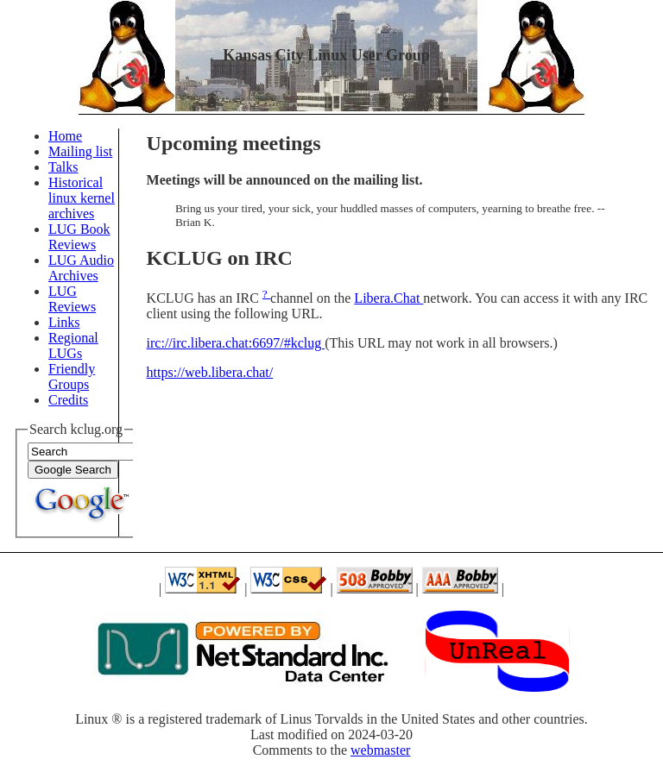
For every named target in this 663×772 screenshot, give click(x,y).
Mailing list (80, 151)
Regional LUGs (73, 345)
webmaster (380, 750)
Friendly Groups (71, 376)
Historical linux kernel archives (81, 198)
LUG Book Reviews (79, 237)
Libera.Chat (388, 298)
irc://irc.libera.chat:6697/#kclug (236, 343)
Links (63, 322)
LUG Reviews (72, 299)
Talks (63, 167)
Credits (68, 399)
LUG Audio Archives (81, 268)
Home (65, 136)
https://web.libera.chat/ (210, 372)
